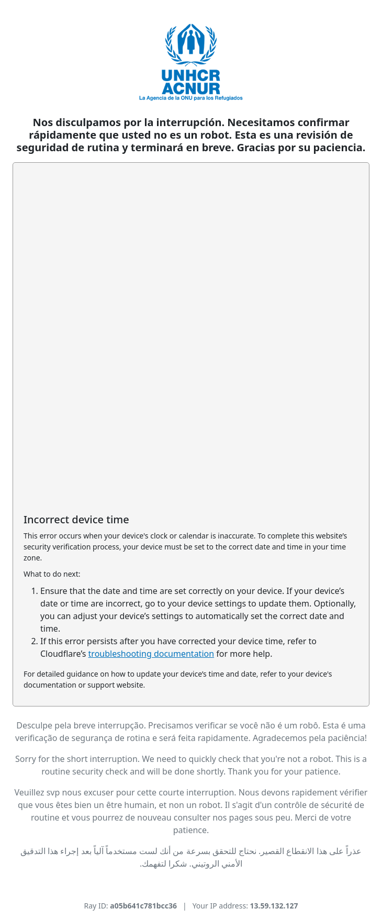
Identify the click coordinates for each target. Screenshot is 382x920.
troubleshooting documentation (151, 653)
